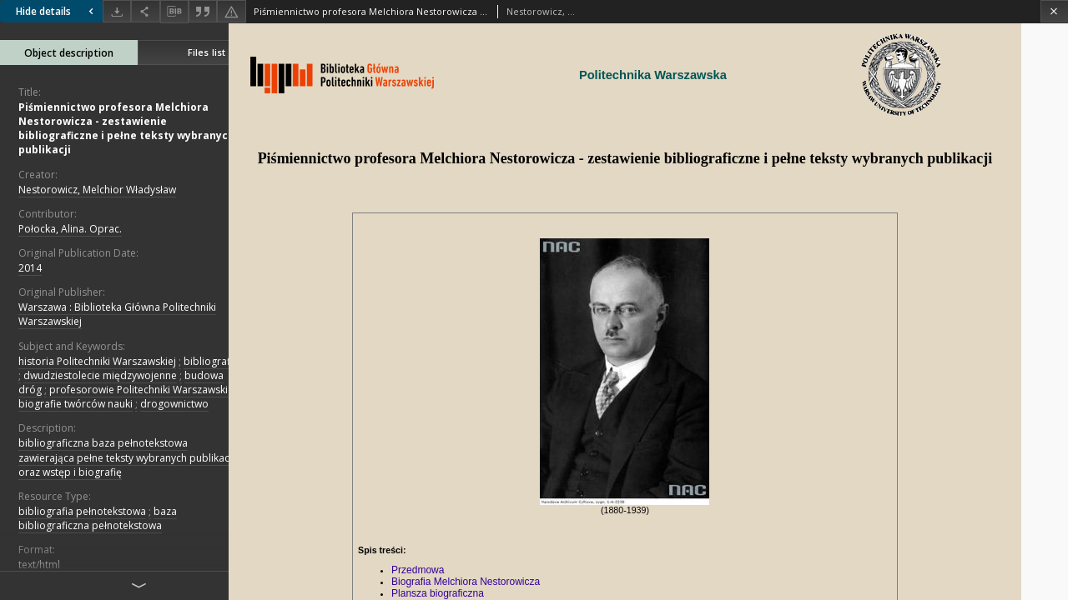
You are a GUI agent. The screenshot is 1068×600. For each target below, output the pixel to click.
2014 (30, 268)
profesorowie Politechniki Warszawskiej (142, 389)
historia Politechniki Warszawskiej (97, 361)
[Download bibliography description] (174, 11)
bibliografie (211, 361)
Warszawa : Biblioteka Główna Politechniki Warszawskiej (117, 314)
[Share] (145, 11)
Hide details (57, 11)
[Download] (117, 11)
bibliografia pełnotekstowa (82, 511)
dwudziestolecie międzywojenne (100, 375)
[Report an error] (231, 11)
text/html (39, 565)
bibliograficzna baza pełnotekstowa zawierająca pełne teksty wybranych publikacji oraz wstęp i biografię (126, 457)
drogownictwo (174, 404)
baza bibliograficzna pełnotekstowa (97, 518)
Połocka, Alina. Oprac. (70, 229)
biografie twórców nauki (75, 404)
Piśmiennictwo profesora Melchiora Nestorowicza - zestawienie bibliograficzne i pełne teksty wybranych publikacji (126, 129)
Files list (206, 52)
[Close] (1054, 11)
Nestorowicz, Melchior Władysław (97, 189)
